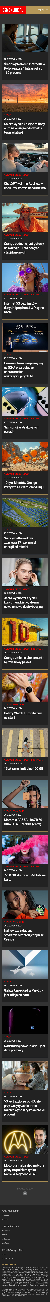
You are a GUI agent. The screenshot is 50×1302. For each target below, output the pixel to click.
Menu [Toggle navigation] (43, 10)
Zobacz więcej (25, 1191)
